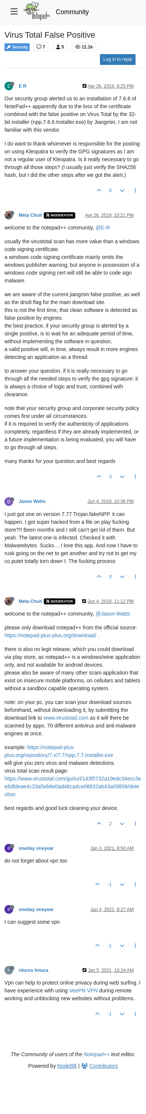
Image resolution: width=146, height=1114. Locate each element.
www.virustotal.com (65, 718)
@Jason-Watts (112, 614)
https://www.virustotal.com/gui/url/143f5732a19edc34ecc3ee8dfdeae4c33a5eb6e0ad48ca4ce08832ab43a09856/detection (72, 786)
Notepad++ (97, 1054)
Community (72, 12)
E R (22, 86)
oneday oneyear (36, 848)
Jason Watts (32, 501)
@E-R (102, 228)
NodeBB (67, 1066)
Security (17, 47)
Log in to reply (117, 59)
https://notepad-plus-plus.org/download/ (50, 635)
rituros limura (33, 970)
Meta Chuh (30, 215)
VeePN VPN (83, 990)
